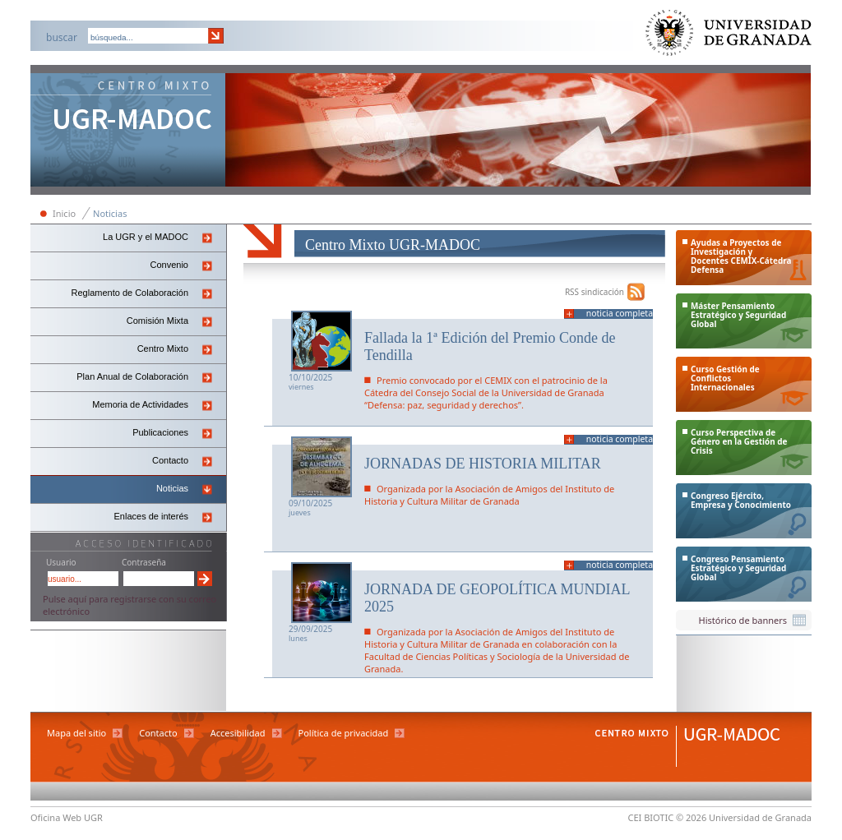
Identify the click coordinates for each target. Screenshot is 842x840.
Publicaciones (160, 432)
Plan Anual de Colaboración (132, 376)
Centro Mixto (162, 348)
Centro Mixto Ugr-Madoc (128, 131)
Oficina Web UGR (66, 817)
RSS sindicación (594, 292)
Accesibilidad (238, 733)
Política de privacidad (343, 733)
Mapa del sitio (76, 733)
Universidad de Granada (729, 36)
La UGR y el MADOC (145, 237)
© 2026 (691, 817)
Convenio (169, 265)
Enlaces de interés (151, 516)
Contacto (170, 460)
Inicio (64, 213)
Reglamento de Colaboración (130, 293)
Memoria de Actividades (140, 404)
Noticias (110, 213)
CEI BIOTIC (651, 817)
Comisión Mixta (157, 320)
